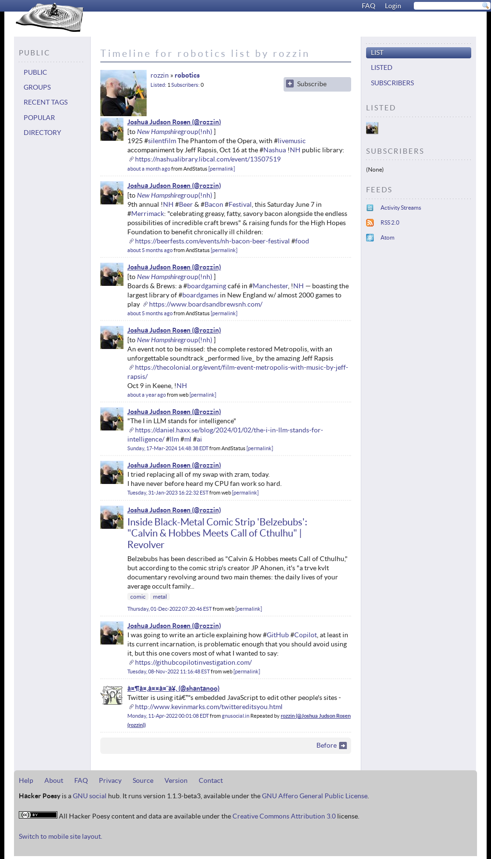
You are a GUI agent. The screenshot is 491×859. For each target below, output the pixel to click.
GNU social (90, 796)
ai (199, 439)
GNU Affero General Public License (315, 796)
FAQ (368, 6)
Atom (388, 237)
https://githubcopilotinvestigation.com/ (193, 662)
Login (393, 6)
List (377, 52)
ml (187, 439)
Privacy (110, 780)
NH (295, 150)
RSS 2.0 (390, 222)
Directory (42, 132)
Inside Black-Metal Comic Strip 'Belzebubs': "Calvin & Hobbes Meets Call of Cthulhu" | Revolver (217, 533)
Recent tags (46, 102)
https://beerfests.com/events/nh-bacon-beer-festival (212, 241)
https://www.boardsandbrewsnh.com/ (205, 304)
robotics (187, 75)
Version (176, 780)
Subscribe (312, 84)
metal (160, 596)
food (302, 241)
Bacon (214, 204)
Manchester (270, 286)
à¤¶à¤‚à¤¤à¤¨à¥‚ (152, 688)
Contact (211, 780)
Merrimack (147, 213)
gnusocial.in (235, 716)
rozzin (159, 75)
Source (143, 780)
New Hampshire (158, 131)
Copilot (305, 635)
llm (174, 439)
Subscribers (184, 85)
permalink (221, 169)
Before (326, 745)
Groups (37, 87)
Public (35, 72)
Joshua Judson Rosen (159, 122)
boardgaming (206, 286)
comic (138, 596)
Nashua (274, 150)
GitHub (278, 635)
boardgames (200, 295)
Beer (186, 204)
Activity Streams (401, 207)
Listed (157, 85)
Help (26, 780)
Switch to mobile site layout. (60, 836)
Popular (39, 117)
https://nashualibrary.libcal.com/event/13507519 (208, 159)
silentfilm (162, 141)
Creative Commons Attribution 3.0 (284, 816)
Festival (240, 204)
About (53, 780)
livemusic (292, 141)
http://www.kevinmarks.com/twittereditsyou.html (209, 707)
